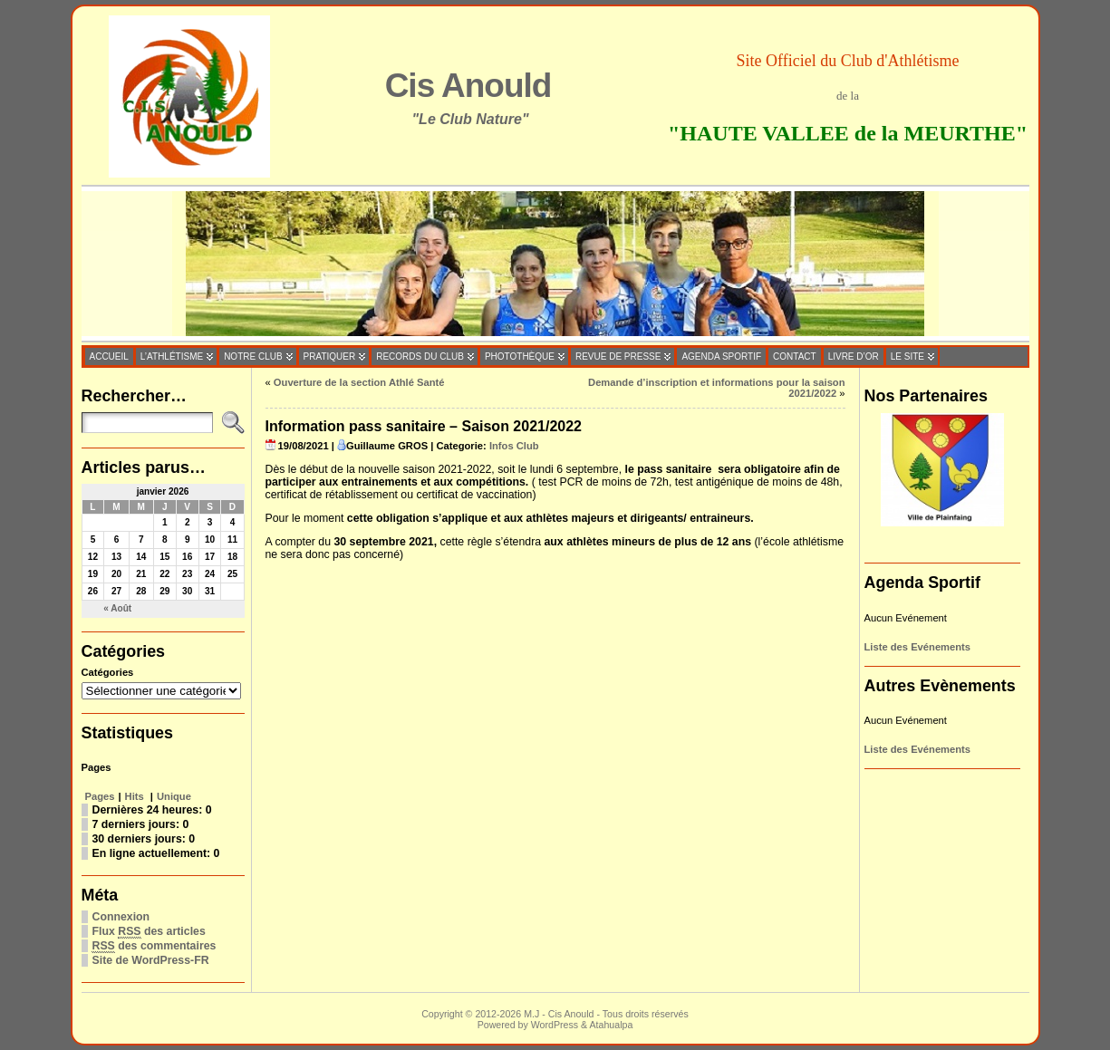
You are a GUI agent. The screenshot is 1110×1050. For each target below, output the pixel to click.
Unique (174, 796)
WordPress (554, 1024)
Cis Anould (468, 85)
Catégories (108, 672)
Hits (136, 796)
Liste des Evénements (917, 646)
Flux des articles (149, 932)
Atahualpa (610, 1024)
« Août (117, 608)
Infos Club (514, 445)
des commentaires (154, 946)
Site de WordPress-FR (150, 960)
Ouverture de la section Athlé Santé (359, 382)
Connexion (121, 916)
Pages (100, 796)
